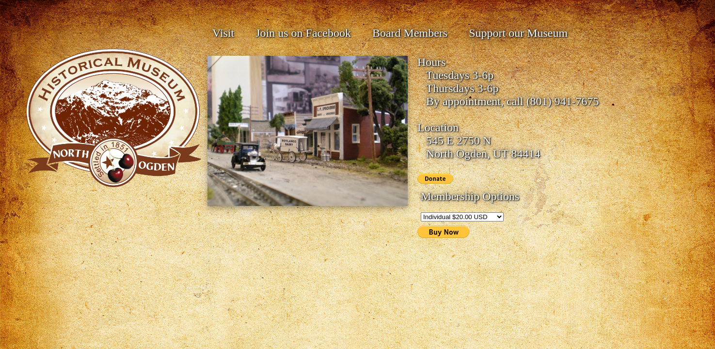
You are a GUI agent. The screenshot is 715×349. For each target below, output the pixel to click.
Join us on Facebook (303, 33)
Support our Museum (518, 33)
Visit (223, 33)
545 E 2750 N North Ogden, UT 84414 (478, 147)
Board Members (409, 33)
